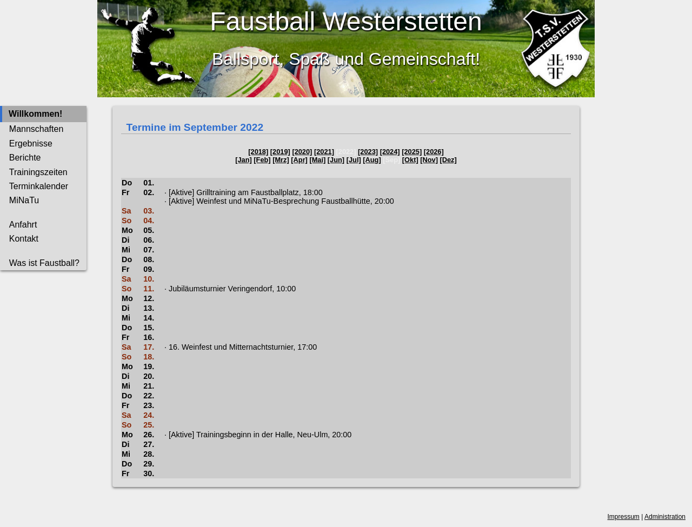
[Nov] (429, 160)
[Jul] (354, 160)
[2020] (302, 152)
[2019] (280, 152)
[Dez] (448, 160)
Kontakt (23, 238)
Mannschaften (36, 129)
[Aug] (372, 160)
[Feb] (262, 160)
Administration (665, 517)
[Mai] (317, 160)
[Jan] (243, 160)
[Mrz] (280, 160)
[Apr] (299, 160)
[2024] (390, 152)
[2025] (412, 152)
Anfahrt (23, 224)
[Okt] (410, 160)
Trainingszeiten (38, 172)
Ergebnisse (30, 143)
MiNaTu (24, 200)
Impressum (624, 517)
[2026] (434, 152)
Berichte (25, 157)
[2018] (258, 152)
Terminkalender (38, 186)
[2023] (368, 152)
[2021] (324, 152)
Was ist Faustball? (44, 263)
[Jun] (336, 160)
